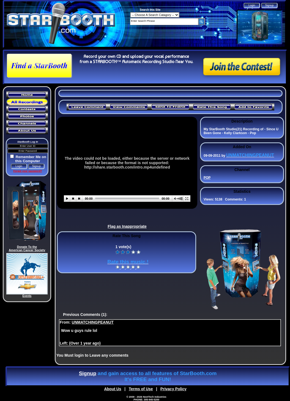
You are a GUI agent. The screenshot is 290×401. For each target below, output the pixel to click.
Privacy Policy (173, 389)
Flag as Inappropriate (127, 226)
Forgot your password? (27, 171)
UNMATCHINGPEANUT (93, 322)
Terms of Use (141, 389)
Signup (87, 373)
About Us (112, 389)
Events (27, 295)
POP (207, 178)
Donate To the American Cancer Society (27, 248)
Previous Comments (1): (85, 314)
